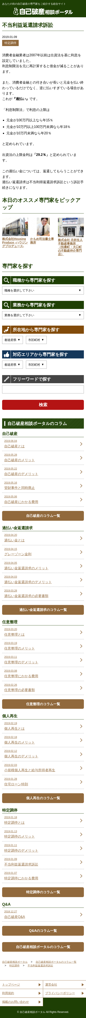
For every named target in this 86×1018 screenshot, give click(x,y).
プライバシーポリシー (60, 993)
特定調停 (10, 43)
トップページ (11, 984)
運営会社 (51, 984)
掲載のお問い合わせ (15, 1001)
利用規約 (8, 993)
